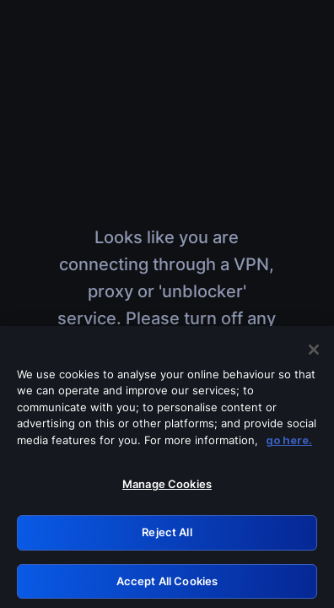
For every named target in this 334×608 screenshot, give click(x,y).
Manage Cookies (167, 489)
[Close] (313, 353)
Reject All (166, 536)
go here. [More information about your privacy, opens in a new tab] (289, 444)
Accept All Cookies (167, 585)
